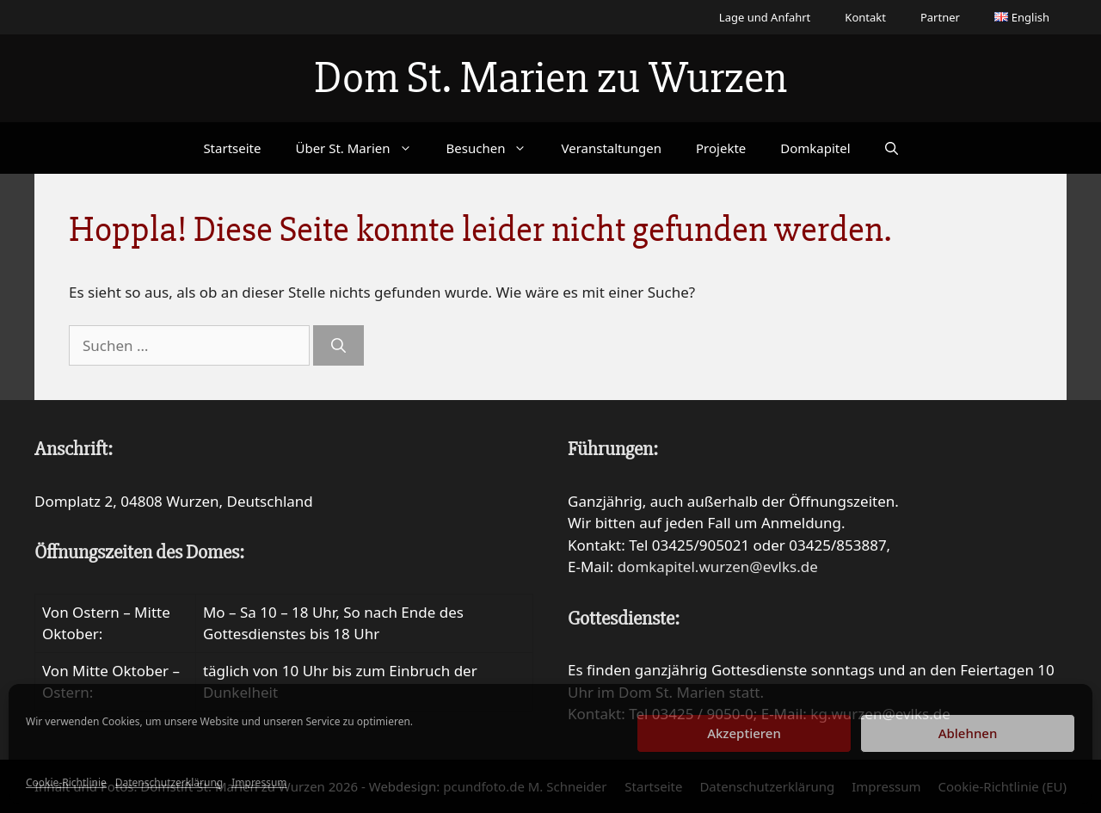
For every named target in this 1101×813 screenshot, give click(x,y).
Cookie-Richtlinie (66, 782)
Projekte (721, 148)
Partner (940, 17)
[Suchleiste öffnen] (891, 148)
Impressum (258, 782)
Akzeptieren (744, 733)
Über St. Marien (361, 148)
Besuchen (495, 148)
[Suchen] (338, 345)
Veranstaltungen (611, 148)
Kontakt (865, 17)
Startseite (232, 148)
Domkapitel (815, 148)
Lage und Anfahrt (764, 17)
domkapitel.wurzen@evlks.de (718, 566)
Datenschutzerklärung (169, 782)
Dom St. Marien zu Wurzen (550, 78)
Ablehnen (968, 733)
